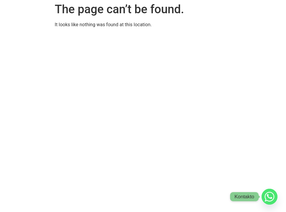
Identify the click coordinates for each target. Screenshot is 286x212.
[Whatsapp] (269, 197)
